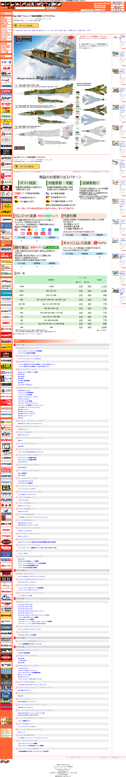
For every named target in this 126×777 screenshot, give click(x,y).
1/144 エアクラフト (29, 573)
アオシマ (6, 86)
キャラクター (28, 4)
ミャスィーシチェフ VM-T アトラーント (28, 590)
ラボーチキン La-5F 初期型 (25, 401)
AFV (6, 18)
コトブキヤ (6, 273)
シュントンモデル (22, 718)
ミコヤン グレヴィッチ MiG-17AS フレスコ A (30, 679)
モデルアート (6, 633)
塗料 (38, 4)
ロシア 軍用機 (78, 30)
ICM (19, 369)
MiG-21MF (20, 446)
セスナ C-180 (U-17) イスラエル (123, 273)
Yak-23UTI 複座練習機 (24, 653)
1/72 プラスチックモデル (32, 348)
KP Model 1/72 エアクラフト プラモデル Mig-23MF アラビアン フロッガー (33, 171)
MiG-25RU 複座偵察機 (24, 380)
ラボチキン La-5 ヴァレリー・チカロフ (28, 397)
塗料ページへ (6, 44)
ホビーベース (6, 554)
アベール (6, 110)
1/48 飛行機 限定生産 (28, 735)
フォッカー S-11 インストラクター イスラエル (122, 203)
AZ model (20, 356)
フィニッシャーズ (6, 482)
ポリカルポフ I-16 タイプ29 (25, 606)
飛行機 (72, 757)
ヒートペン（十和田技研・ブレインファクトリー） (6, 452)
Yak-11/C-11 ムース (23, 429)
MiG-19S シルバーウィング (25, 415)
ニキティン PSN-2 (23, 553)
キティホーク (21, 699)
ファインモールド (6, 470)
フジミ (6, 500)
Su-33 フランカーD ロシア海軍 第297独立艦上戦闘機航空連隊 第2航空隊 (37, 542)
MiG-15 (20, 440)
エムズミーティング (6, 723)
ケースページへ (6, 52)
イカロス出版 (6, 128)
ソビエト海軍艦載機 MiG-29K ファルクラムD (29, 644)
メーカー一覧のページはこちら (6, 62)
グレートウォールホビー (24, 710)
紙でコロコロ (21, 593)
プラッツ (20, 520)
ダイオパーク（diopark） (6, 355)
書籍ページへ (6, 56)
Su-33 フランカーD (23, 511)
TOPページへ (6, 13)
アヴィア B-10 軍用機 (122, 37)
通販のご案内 (6, 732)
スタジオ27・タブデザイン (6, 335)
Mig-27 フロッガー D (23, 435)
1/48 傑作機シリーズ (27, 723)
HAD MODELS (22, 361)
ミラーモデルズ (6, 609)
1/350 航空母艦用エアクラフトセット (36, 641)
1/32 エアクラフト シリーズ (31, 626)
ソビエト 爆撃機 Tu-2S (24, 721)
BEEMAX (6, 458)
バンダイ (6, 440)
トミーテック (6, 396)
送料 (117, 5)
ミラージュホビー (6, 603)
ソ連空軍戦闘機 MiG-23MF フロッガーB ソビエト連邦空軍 (33, 751)
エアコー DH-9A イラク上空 (122, 54)
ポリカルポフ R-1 (22, 462)
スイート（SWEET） (6, 323)
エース (6, 182)
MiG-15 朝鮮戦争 (22, 473)
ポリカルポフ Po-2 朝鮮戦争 (25, 483)
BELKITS (6, 524)
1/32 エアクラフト (25, 601)
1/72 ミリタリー (28, 550)
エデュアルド (21, 438)
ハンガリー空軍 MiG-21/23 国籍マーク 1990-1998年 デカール (34, 366)
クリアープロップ (22, 455)
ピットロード (6, 464)
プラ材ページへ (6, 49)
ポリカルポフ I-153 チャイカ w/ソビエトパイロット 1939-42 (33, 615)
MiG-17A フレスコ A (23, 677)
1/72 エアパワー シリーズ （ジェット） (37, 539)
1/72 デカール (29, 361)
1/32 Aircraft (25, 632)
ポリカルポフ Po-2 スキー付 (25, 481)
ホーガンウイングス (6, 536)
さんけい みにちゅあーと (6, 287)
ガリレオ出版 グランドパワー (6, 243)
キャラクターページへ (6, 34)
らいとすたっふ (6, 683)
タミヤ (19, 486)
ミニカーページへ (6, 36)
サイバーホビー (6, 281)
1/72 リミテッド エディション (33, 449)
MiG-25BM (21, 378)
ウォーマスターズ (6, 152)
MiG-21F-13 (21, 559)
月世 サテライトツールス (6, 255)
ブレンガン (21, 579)
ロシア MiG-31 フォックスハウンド (27, 494)
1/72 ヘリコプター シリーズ (31, 533)
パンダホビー (6, 446)
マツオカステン (6, 585)
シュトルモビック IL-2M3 (25, 595)
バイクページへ (6, 28)
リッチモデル (6, 695)
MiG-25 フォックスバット (24, 506)
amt (6, 176)
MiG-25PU (20, 382)
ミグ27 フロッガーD (23, 500)
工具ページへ (6, 46)
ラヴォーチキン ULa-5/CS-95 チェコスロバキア (122, 164)
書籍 (59, 4)
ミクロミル (21, 550)
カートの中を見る (99, 10)
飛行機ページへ (6, 20)
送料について (6, 734)
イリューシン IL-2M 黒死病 (25, 394)
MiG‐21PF (20, 696)
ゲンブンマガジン (6, 261)
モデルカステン (6, 639)
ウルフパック (21, 687)
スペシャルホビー (6, 341)
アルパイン (6, 116)
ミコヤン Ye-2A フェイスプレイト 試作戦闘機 (30, 351)
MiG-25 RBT (21, 374)
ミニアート (6, 591)
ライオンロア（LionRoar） (6, 677)
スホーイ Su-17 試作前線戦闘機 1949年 (28, 565)
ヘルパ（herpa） (6, 530)
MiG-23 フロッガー (45, 30)
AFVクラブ (6, 170)
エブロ (6, 200)
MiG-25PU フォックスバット (25, 707)
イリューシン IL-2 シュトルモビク (27, 489)
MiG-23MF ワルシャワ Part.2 (25, 411)
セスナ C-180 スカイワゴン (123, 90)
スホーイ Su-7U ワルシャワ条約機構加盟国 (29, 672)
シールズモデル (6, 299)
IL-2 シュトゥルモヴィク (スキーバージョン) (29, 629)
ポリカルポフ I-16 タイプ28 (25, 604)
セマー (19, 478)
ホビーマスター (22, 539)
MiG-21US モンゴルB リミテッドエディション (30, 423)
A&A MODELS (21, 348)
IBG (6, 74)
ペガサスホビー (6, 518)
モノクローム (6, 645)
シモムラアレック (6, 317)
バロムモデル (6, 434)
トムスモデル (6, 402)
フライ (19, 740)
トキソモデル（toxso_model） (6, 390)
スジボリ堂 (6, 329)
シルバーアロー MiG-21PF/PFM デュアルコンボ (30, 452)
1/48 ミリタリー (30, 699)
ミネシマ (6, 597)
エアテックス (6, 158)
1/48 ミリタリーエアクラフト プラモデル (36, 704)
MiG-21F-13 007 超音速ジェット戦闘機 (28, 561)
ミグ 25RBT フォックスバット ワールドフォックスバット (33, 738)
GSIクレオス (6, 293)
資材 (49, 4)
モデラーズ (6, 627)
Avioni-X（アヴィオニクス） (6, 80)
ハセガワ (20, 497)
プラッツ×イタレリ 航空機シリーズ (32, 748)
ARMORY (20, 573)
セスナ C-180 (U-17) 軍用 (123, 256)
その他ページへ (6, 39)
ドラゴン (6, 408)
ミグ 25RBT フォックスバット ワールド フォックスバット (33, 517)
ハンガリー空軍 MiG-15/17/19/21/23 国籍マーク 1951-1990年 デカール (36, 364)
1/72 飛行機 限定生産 (28, 514)
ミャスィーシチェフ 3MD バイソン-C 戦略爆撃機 (30, 588)
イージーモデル (6, 122)
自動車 (18, 4)
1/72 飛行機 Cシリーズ (29, 497)
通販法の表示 (6, 737)
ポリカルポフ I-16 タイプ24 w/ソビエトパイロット (31, 611)
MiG (62, 30)
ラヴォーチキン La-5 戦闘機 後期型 (27, 459)
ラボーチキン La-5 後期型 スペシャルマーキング (30, 405)
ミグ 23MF (28, 30)
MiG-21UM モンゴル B (24, 390)
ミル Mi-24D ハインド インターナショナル (29, 407)
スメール (20, 470)
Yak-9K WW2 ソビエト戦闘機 (25, 619)
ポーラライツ (6, 542)
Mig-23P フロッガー (23, 409)
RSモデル (20, 426)
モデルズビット (22, 556)
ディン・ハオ (6, 378)
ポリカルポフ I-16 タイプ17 (25, 609)
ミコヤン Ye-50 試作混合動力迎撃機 (27, 567)
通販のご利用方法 (117, 3)
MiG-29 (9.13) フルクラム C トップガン (28, 525)
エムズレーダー (6, 719)
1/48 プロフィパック (31, 693)
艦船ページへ (6, 23)
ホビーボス (21, 528)
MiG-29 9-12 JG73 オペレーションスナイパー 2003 (31, 713)
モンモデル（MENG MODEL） (6, 657)
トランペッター (22, 491)
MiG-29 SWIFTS (22, 467)
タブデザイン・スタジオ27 (6, 367)
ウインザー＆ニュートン (6, 140)
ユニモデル (6, 665)
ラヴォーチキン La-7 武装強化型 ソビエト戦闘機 (30, 745)
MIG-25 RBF (21, 662)
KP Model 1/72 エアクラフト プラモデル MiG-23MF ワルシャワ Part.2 (91, 171)
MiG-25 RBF (21, 376)
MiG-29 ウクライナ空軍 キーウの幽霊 (28, 372)
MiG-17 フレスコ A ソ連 (24, 674)
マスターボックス (6, 579)
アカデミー (21, 432)
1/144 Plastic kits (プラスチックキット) (34, 579)
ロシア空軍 (87, 30)
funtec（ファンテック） (6, 476)
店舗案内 (117, 10)
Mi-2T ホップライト (23, 536)
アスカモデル (6, 104)
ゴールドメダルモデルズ (6, 267)
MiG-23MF (20, 30)
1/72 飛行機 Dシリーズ (29, 503)
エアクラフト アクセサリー (34, 545)
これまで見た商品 (87, 10)
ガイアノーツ (6, 219)
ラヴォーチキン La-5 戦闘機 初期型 (27, 457)
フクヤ (6, 494)
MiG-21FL (20, 418)
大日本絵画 (6, 361)
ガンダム (33, 4)
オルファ (6, 212)
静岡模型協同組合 (6, 305)
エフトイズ (6, 194)
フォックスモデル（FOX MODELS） (6, 488)
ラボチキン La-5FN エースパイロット (28, 670)
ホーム (67, 757)
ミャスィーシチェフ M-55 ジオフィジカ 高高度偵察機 (32, 563)
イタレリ (6, 134)
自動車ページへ (6, 26)
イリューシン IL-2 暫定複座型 (25, 392)
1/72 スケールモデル (33, 455)
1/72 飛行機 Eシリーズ (29, 508)
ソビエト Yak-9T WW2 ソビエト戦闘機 (28, 617)
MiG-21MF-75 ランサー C (24, 690)
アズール (6, 98)
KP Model (16, 160)
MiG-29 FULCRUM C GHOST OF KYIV (28, 715)
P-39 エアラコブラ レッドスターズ (27, 582)
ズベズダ (20, 464)
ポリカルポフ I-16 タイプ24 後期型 (27, 635)
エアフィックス (6, 164)
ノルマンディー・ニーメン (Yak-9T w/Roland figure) (32, 623)
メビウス (6, 615)
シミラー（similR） (6, 311)
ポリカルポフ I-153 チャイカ (25, 613)
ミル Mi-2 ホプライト (23, 668)
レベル (19, 632)
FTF (6, 188)
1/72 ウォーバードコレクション (30, 486)
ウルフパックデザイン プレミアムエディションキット (40, 687)
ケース (54, 4)
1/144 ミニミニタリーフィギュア (34, 593)
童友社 (6, 384)
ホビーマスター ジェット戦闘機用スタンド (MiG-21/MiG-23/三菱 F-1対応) (37, 547)
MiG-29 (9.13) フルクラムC (25, 523)
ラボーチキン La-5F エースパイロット (28, 403)
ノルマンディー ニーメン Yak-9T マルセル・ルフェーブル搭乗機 (35, 621)
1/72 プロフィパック (31, 443)
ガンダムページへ (6, 31)
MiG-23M (35, 30)
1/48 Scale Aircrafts (29, 682)
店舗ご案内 (6, 730)
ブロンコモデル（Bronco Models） (6, 512)
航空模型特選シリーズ (29, 520)
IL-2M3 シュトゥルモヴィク (25, 530)
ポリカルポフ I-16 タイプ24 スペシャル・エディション (32, 684)
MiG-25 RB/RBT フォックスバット (27, 701)
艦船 (13, 4)
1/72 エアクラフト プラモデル (26, 19)
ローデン (6, 707)
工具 (44, 4)
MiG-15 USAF (21, 475)
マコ (6, 573)
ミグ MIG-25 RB (22, 660)
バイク (23, 4)
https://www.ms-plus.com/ (62, 769)
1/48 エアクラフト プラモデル (28, 655)
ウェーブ (6, 146)
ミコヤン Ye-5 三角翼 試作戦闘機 (26, 353)
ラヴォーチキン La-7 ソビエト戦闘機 (27, 743)
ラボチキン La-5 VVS (23, 399)
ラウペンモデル (6, 689)
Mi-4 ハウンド (21, 732)
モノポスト (6, 651)
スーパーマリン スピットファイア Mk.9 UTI (29, 358)
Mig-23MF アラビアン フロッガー (27, 413)
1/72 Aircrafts (27, 432)
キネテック (6, 237)
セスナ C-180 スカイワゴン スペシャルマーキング (123, 109)
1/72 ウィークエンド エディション (35, 438)
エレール (6, 206)
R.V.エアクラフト (22, 420)
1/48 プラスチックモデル (32, 650)
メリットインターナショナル (6, 621)
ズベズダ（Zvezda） (6, 347)
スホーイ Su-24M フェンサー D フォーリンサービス (31, 576)
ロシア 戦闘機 (68, 30)
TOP (7, 8)
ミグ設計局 (55, 30)
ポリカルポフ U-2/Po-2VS (24, 385)
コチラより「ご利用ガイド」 (36, 334)
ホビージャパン (6, 548)
